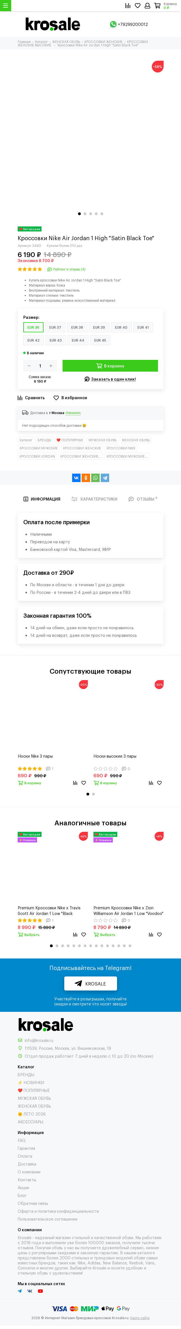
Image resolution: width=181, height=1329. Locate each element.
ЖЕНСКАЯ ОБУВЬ (136, 440)
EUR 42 (34, 340)
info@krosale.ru (39, 1040)
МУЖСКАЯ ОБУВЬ (102, 440)
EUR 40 (121, 327)
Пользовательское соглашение (47, 1218)
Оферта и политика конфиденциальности (58, 1211)
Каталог (26, 440)
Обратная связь (33, 1203)
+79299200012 (133, 24)
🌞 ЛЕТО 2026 (32, 1113)
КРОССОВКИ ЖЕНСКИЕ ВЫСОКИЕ (81, 456)
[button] (79, 213)
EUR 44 (78, 340)
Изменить (73, 412)
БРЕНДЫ (44, 440)
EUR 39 (99, 327)
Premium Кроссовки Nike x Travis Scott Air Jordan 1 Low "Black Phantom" (49, 910)
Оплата (25, 1155)
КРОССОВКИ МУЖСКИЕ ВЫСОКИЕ (128, 456)
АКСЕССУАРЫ (30, 1121)
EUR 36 (33, 327)
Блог (22, 1195)
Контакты (27, 1179)
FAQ (22, 1140)
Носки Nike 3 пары (35, 755)
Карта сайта (140, 1318)
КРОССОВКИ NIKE (121, 448)
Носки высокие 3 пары (114, 755)
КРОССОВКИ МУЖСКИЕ (39, 448)
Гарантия (26, 1148)
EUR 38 (77, 327)
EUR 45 (100, 340)
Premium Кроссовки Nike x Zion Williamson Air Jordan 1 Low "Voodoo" (128, 910)
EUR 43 (56, 340)
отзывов (25, 1247)
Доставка (27, 1163)
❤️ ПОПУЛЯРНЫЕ (69, 440)
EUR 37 (55, 327)
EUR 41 (143, 327)
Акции (23, 1187)
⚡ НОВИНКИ (31, 1082)
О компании (29, 1171)
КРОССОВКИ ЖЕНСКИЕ (82, 448)
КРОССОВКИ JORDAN (37, 456)
